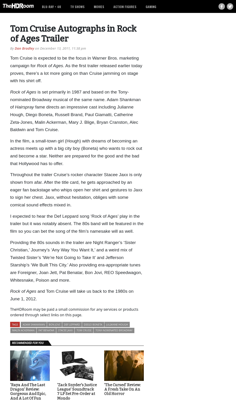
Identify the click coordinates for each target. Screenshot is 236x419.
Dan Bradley (24, 48)
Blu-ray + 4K (51, 6)
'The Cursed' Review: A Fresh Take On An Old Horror (122, 389)
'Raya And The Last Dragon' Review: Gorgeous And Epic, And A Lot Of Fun (28, 392)
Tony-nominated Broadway (114, 330)
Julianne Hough (117, 324)
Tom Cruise (84, 330)
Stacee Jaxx (65, 330)
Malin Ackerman (23, 330)
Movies (99, 6)
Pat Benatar (46, 330)
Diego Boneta (93, 324)
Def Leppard (72, 324)
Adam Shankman (34, 324)
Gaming (151, 6)
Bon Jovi (54, 324)
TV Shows (77, 6)
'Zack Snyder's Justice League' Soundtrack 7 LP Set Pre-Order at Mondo (77, 392)
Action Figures (124, 6)
